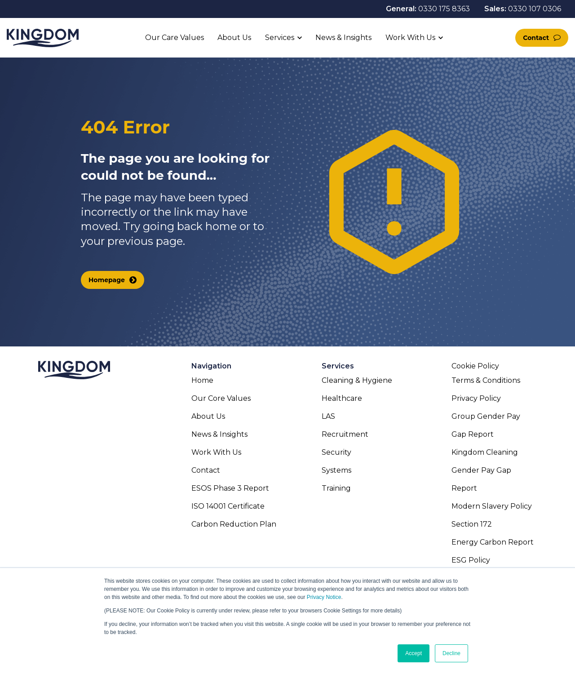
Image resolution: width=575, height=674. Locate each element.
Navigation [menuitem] (211, 366)
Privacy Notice (324, 597)
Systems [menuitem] (336, 470)
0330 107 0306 (534, 8)
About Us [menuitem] (208, 416)
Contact (536, 38)
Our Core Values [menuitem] (221, 398)
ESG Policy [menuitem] (470, 560)
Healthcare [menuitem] (342, 398)
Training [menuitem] (336, 488)
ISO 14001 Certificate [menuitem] (228, 506)
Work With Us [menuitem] (216, 452)
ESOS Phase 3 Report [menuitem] (230, 488)
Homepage (106, 280)
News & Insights (343, 37)
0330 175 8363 (444, 8)
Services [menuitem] (338, 366)
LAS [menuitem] (328, 416)
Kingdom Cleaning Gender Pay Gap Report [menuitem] (484, 470)
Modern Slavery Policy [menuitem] (491, 506)
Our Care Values (174, 37)
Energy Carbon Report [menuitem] (492, 542)
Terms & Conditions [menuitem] (485, 380)
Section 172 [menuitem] (471, 524)
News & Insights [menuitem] (219, 434)
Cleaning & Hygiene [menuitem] (357, 380)
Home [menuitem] (202, 380)
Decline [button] (451, 653)
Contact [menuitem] (205, 470)
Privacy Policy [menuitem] (476, 398)
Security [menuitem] (336, 452)
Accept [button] (413, 653)
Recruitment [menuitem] (345, 434)
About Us (234, 37)
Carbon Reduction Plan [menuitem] (233, 524)
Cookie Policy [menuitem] (475, 366)
